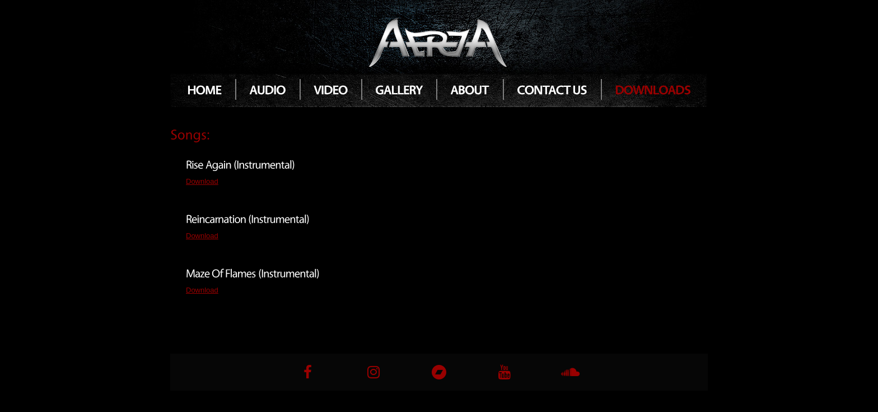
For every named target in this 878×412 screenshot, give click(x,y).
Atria (439, 41)
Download (202, 181)
